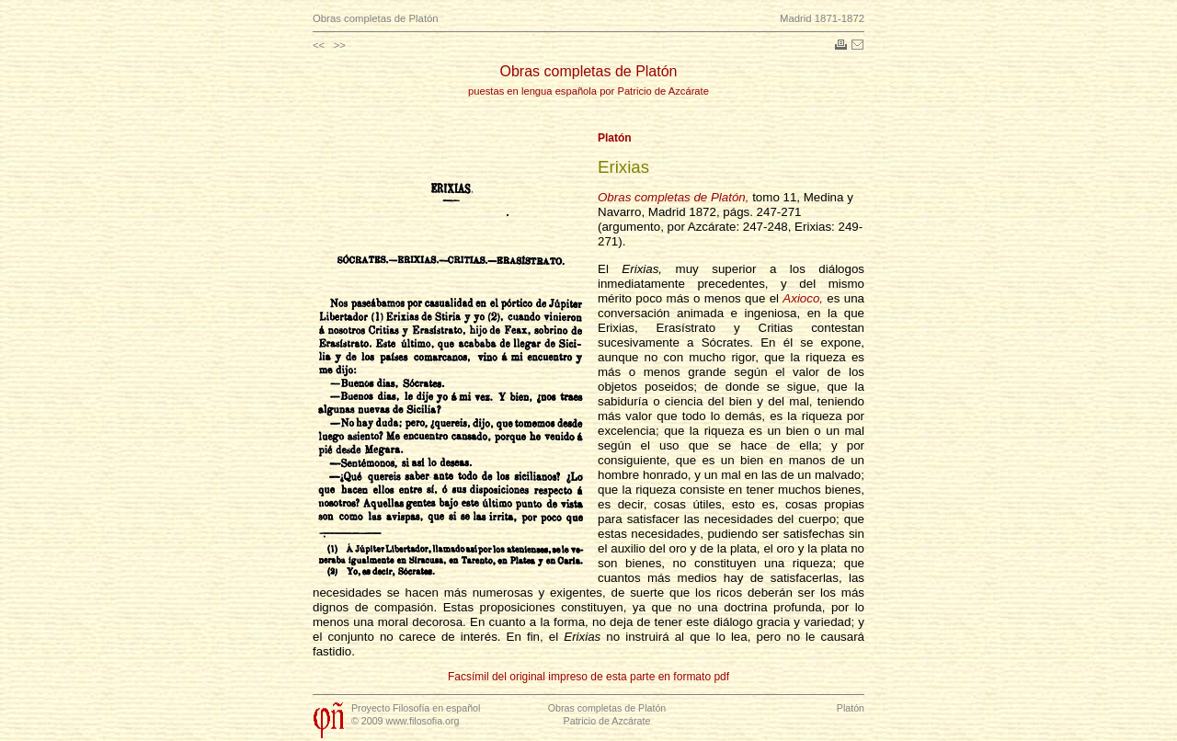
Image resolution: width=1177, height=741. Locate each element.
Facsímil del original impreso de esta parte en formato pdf (588, 676)
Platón (615, 137)
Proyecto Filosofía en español (415, 707)
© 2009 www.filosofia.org (405, 720)
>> (340, 45)
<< (319, 45)
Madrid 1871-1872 (822, 18)
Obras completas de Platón (376, 18)
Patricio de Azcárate (607, 720)
